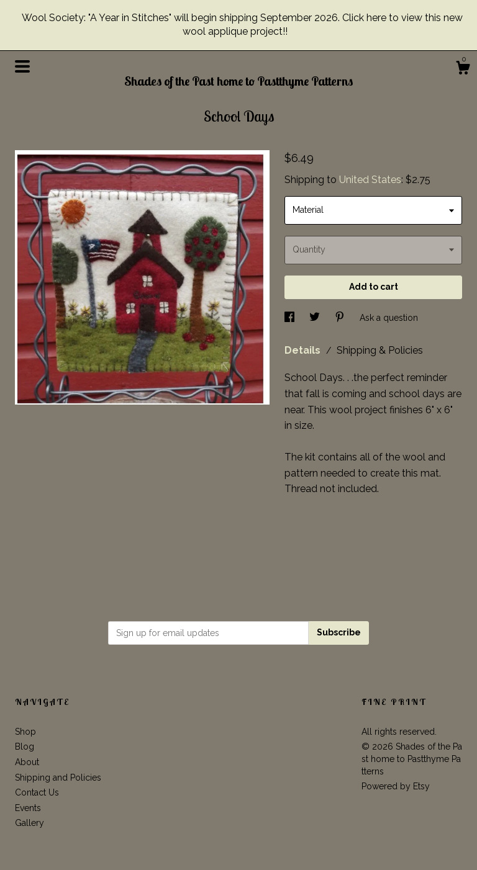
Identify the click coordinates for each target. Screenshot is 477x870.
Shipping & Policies (380, 350)
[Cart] (463, 69)
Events (28, 808)
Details (303, 350)
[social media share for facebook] (290, 317)
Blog (24, 746)
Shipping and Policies (58, 778)
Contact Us (37, 792)
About (27, 762)
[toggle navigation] (22, 66)
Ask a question (389, 317)
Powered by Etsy (395, 786)
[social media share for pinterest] (341, 317)
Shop (25, 732)
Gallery (29, 823)
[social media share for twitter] (315, 317)
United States (370, 180)
